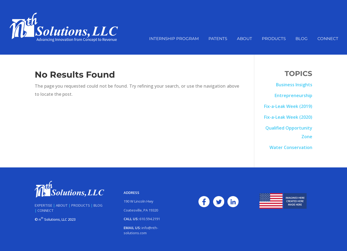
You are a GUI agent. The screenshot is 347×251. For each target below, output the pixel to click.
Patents (217, 39)
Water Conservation (290, 147)
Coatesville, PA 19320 (141, 210)
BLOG (98, 205)
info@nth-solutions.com (141, 230)
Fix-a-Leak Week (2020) (288, 117)
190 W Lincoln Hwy (138, 201)
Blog (301, 39)
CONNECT (45, 210)
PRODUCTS (80, 205)
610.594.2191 (149, 218)
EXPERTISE (43, 205)
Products (274, 39)
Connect (327, 39)
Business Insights (294, 85)
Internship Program (174, 39)
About (244, 39)
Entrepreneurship (293, 95)
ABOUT (62, 205)
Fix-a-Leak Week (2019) (288, 106)
